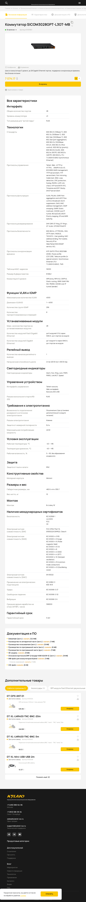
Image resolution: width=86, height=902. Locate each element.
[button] (43, 777)
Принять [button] (49, 894)
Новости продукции (14, 871)
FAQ (8, 888)
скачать (26, 639)
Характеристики (40, 15)
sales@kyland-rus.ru (15, 819)
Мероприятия (12, 867)
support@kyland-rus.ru (16, 826)
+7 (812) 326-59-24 (14, 812)
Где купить (11, 855)
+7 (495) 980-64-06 (15, 805)
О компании (11, 851)
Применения (12, 877)
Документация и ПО (62, 15)
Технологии (11, 874)
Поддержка (11, 858)
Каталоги (10, 881)
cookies (23, 895)
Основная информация (17, 15)
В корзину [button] (43, 84)
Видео (9, 884)
